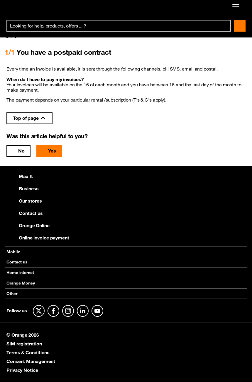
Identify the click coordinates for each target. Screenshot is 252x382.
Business (22, 188)
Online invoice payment (37, 238)
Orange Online (28, 225)
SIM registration (24, 343)
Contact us (24, 213)
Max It (19, 176)
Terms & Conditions (28, 352)
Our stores (24, 201)
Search (240, 26)
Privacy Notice (22, 370)
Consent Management (30, 361)
